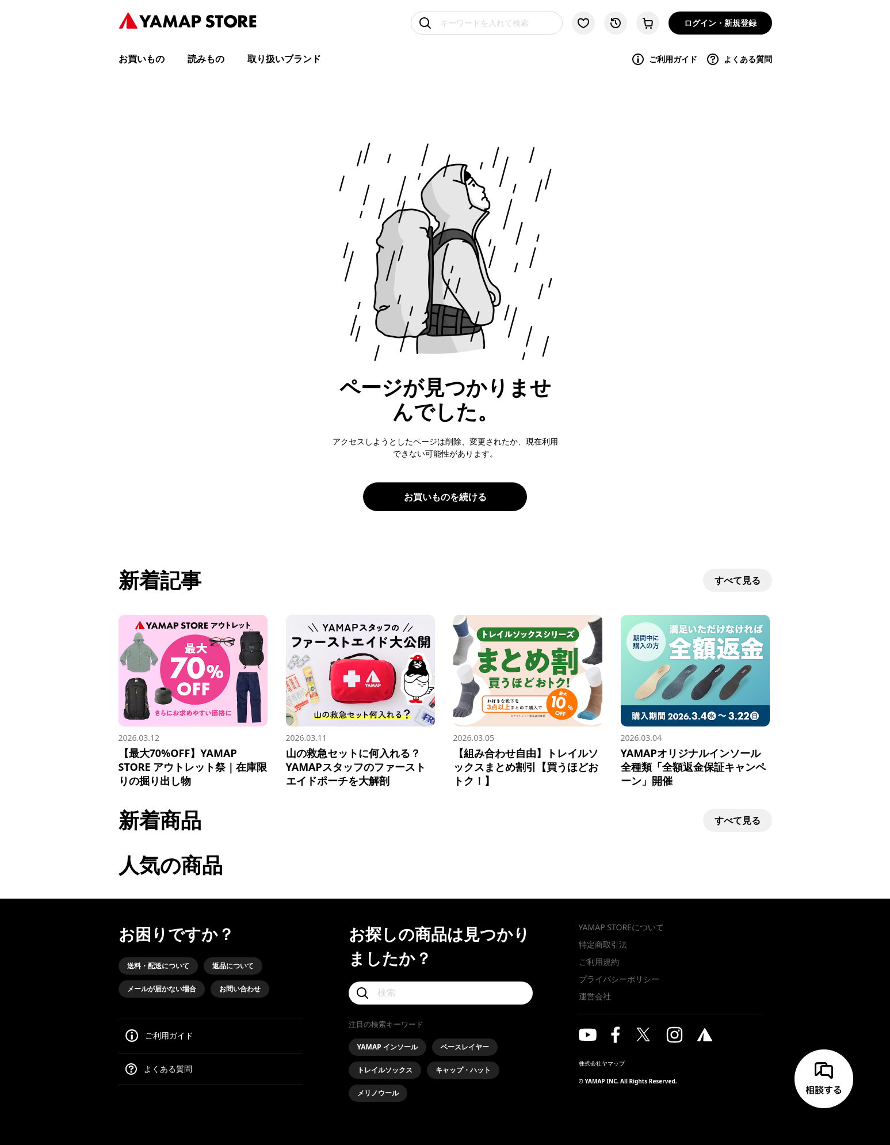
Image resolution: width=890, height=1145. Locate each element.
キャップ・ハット (463, 1070)
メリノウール (378, 1093)
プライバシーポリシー (619, 978)
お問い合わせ (240, 989)
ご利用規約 (599, 961)
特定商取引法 (603, 944)
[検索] (441, 993)
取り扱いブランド (284, 58)
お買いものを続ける (445, 496)
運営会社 (595, 996)
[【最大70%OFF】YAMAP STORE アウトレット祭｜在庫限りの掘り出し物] (193, 701)
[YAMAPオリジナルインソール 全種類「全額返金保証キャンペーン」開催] (695, 701)
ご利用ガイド (664, 59)
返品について (233, 966)
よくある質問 (739, 59)
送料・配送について (158, 966)
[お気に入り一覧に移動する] (583, 23)
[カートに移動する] (647, 23)
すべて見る (738, 580)
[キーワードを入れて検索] (487, 23)
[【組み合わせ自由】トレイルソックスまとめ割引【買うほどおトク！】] (527, 701)
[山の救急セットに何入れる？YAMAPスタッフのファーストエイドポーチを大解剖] (360, 701)
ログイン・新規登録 (720, 22)
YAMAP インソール (387, 1047)
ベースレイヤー (465, 1047)
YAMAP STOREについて (621, 927)
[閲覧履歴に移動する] (615, 23)
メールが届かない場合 (161, 989)
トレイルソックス (384, 1070)
